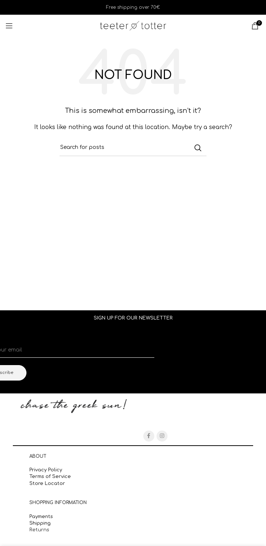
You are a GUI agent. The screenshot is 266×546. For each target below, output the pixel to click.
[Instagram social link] (162, 436)
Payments (41, 516)
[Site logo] (133, 25)
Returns (39, 529)
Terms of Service (50, 476)
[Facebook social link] (148, 436)
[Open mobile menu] (9, 25)
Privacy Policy (45, 469)
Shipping (40, 523)
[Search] (133, 147)
